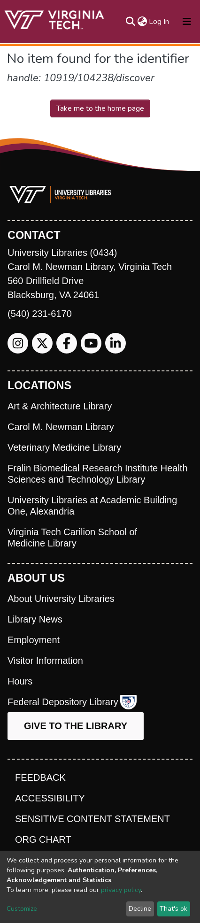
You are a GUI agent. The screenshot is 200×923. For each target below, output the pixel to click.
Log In (159, 21)
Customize (22, 908)
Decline (140, 908)
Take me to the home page (100, 108)
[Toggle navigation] (187, 21)
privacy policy (121, 889)
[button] (142, 21)
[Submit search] (130, 21)
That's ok (173, 908)
